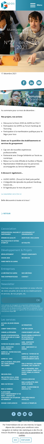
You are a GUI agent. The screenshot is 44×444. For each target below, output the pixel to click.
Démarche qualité (8, 238)
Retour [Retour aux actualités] (5, 213)
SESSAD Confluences (9, 403)
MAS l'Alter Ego (7, 384)
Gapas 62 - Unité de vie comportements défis (30, 358)
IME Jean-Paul (6, 374)
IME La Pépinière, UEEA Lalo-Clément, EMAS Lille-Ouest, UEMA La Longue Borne (32, 371)
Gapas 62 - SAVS (6, 359)
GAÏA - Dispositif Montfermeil (7, 348)
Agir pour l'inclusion (30, 238)
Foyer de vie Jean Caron (10, 344)
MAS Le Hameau (7, 389)
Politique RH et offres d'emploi (10, 242)
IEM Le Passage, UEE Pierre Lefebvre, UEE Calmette (31, 365)
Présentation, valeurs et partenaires (11, 233)
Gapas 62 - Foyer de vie (30, 354)
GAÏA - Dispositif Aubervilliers (28, 343)
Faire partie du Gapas (9, 261)
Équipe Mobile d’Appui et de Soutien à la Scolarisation (31, 337)
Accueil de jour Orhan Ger (10, 324)
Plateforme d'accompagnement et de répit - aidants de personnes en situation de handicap (11, 395)
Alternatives (27, 325)
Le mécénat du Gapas (9, 273)
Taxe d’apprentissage (9, 277)
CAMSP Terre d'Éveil (8, 329)
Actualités (26, 243)
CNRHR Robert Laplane (30, 332)
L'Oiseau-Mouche (28, 379)
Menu (36, 5)
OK (38, 300)
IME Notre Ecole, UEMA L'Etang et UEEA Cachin (10, 378)
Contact (25, 277)
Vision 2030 (5, 258)
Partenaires (14, 421)
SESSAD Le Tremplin (29, 403)
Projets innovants (29, 254)
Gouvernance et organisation (28, 233)
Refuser (25, 440)
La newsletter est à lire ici (11, 194)
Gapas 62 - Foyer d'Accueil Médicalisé (11, 353)
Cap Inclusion (27, 329)
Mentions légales (27, 421)
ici (15, 311)
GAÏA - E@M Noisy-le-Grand (29, 348)
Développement (7, 254)
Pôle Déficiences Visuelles (28, 398)
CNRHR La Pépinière (8, 332)
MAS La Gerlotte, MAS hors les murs (30, 383)
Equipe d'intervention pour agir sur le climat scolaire (10, 337)
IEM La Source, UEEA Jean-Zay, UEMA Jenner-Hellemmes (11, 364)
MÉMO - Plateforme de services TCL (30, 388)
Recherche (26, 258)
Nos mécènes (27, 273)
